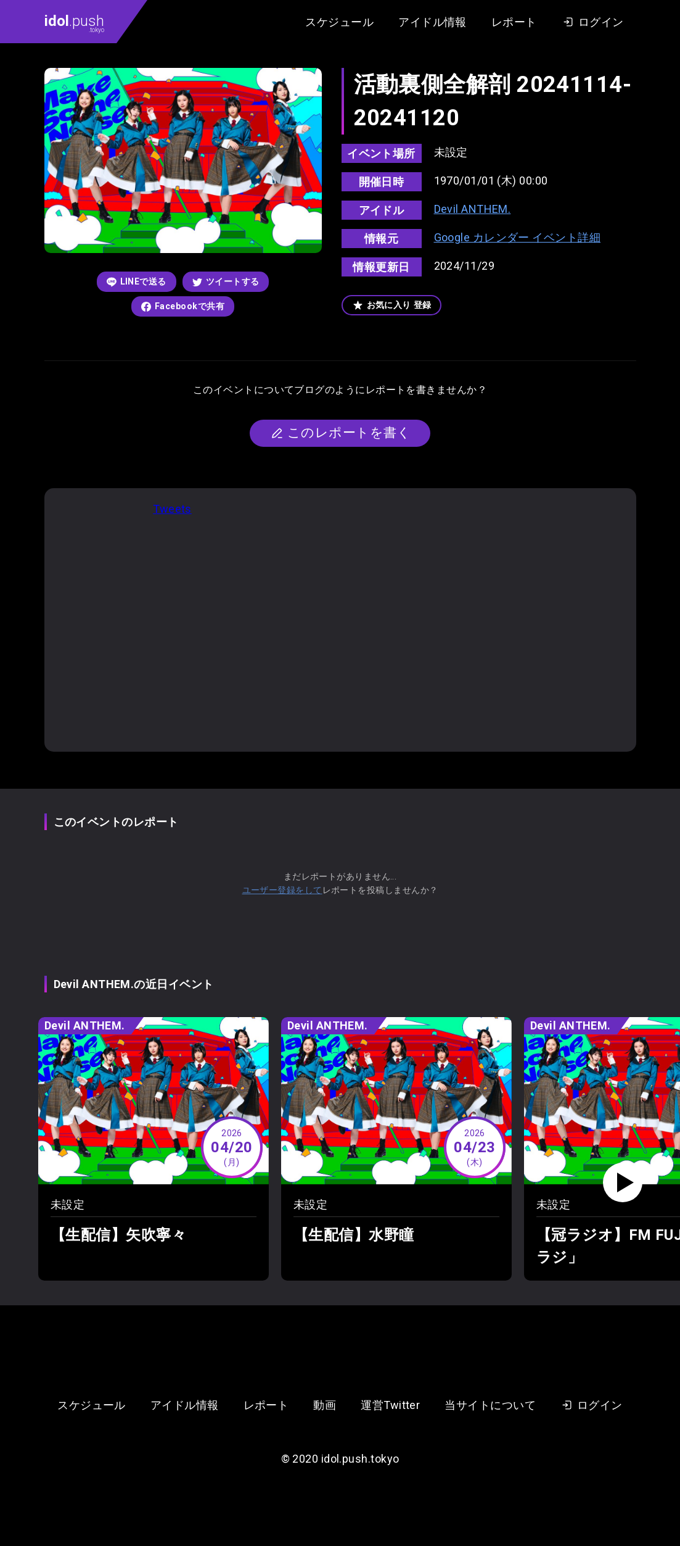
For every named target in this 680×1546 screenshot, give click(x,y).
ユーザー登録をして (282, 890)
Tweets (172, 508)
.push (74, 22)
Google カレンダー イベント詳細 (517, 237)
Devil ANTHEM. (472, 208)
